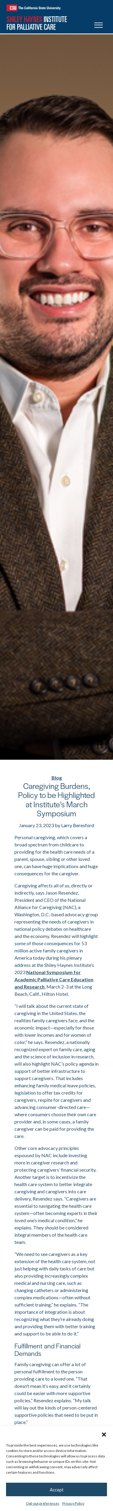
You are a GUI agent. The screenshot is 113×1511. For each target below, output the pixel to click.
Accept (57, 1489)
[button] (104, 1434)
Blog (57, 777)
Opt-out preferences (42, 1503)
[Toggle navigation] (98, 26)
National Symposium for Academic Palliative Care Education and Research (53, 979)
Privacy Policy (73, 1503)
